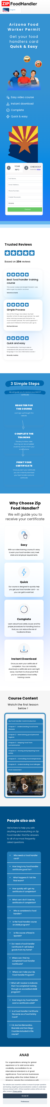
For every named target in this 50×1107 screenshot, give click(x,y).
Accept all (25, 1096)
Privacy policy (17, 1091)
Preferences (25, 1101)
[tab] (14, 168)
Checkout (28, 209)
